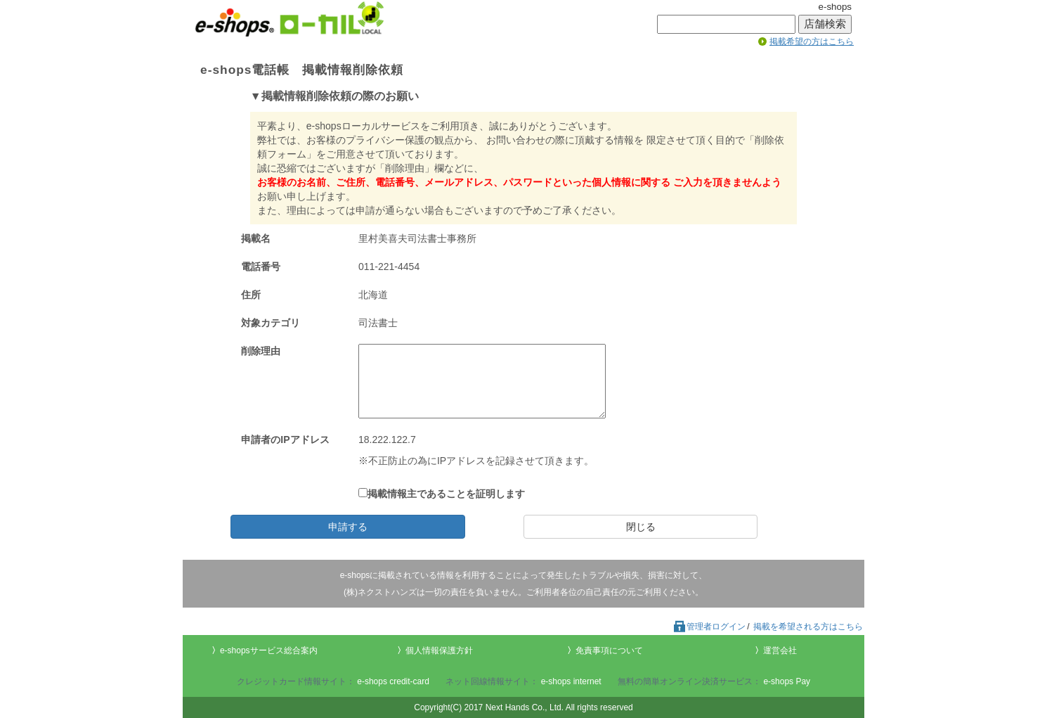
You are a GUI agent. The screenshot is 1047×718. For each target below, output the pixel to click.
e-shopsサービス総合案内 (269, 650)
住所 (251, 294)
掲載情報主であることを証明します (441, 493)
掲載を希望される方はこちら (808, 627)
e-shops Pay (786, 681)
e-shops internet (571, 681)
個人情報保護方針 (439, 650)
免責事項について (609, 650)
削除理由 (260, 351)
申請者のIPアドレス (285, 439)
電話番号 (260, 266)
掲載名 (256, 238)
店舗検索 (825, 24)
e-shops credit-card (393, 681)
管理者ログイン (709, 627)
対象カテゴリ (270, 322)
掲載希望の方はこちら (811, 41)
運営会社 (780, 650)
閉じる (641, 526)
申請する (348, 526)
